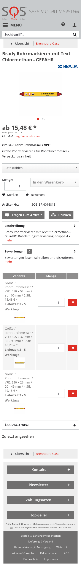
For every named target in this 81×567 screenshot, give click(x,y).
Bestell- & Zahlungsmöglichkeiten (41, 536)
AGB (66, 553)
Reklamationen (49, 553)
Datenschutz (30, 559)
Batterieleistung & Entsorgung (32, 547)
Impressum (51, 559)
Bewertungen (14, 251)
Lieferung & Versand (40, 541)
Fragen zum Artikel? (23, 215)
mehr (8, 240)
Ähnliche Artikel (17, 425)
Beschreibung (15, 226)
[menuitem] (12, 25)
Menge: (7, 180)
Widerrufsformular (23, 553)
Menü (12, 25)
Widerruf (61, 547)
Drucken (61, 215)
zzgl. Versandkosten (28, 136)
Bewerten (35, 195)
